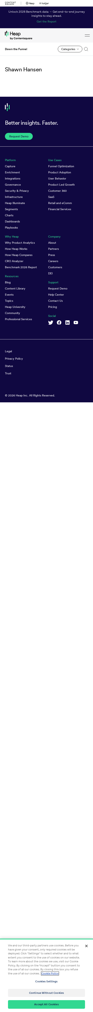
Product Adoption (59, 172)
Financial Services (59, 209)
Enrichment (12, 172)
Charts (9, 215)
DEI (50, 273)
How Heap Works (16, 248)
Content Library (15, 288)
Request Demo (57, 288)
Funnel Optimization (61, 166)
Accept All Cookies (46, 1004)
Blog (8, 282)
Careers (53, 261)
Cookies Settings (46, 981)
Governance (13, 184)
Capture (10, 166)
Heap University (15, 307)
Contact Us (55, 300)
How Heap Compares (18, 255)
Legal (8, 351)
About (52, 242)
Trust (8, 373)
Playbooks (11, 227)
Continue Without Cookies (46, 993)
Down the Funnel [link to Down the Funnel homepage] (16, 49)
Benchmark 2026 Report (21, 267)
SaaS (51, 197)
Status (9, 366)
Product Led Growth (61, 184)
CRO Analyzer (14, 261)
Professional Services (18, 319)
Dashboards (12, 221)
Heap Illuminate (15, 203)
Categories (68, 49)
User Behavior (57, 178)
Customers (55, 267)
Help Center (56, 294)
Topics (9, 300)
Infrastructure (14, 197)
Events (9, 294)
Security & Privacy (17, 190)
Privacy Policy (14, 358)
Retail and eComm (60, 203)
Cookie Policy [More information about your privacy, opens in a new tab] (50, 973)
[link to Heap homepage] (46, 35)
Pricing (52, 307)
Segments (11, 209)
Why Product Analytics (20, 242)
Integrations (12, 178)
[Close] (86, 946)
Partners (53, 248)
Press (51, 255)
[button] (85, 49)
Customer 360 (57, 190)
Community (12, 313)
